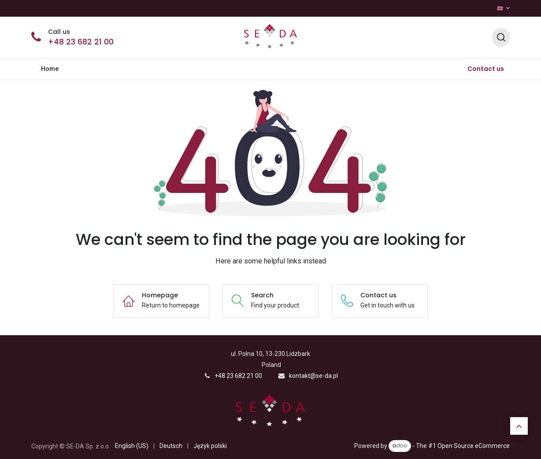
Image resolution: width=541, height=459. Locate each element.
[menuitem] (50, 69)
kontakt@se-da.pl (313, 375)
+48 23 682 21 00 (81, 42)
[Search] (501, 37)
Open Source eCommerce (473, 445)
